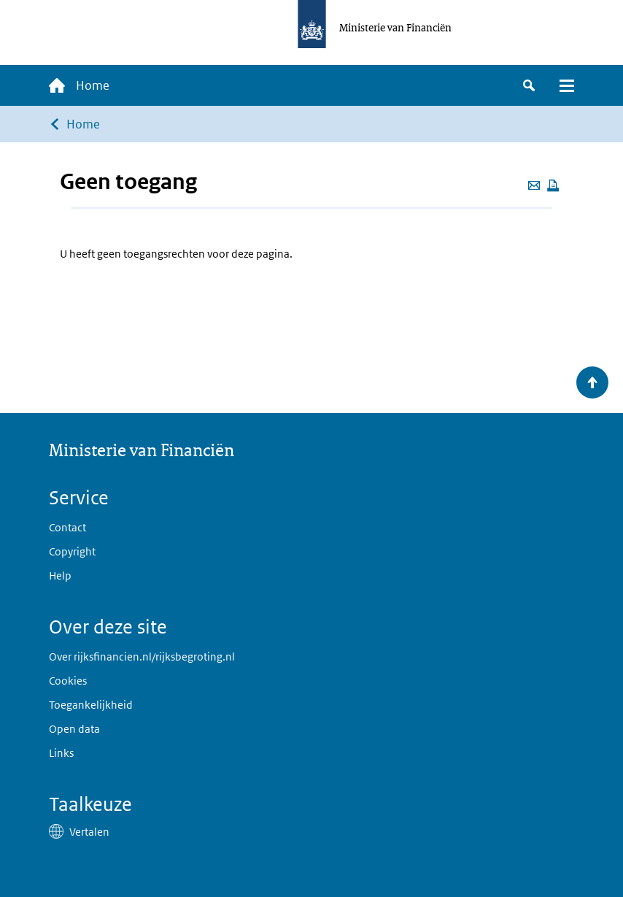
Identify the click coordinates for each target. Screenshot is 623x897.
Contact (67, 527)
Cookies (68, 681)
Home (83, 124)
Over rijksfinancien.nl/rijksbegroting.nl (142, 656)
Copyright (72, 551)
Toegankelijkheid (91, 705)
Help (60, 575)
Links (61, 753)
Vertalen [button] (89, 832)
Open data (74, 729)
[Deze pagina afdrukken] (553, 185)
